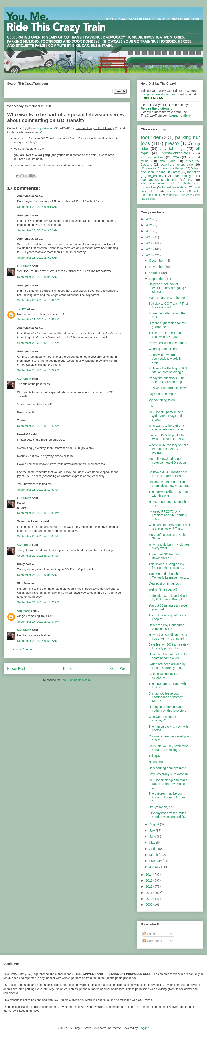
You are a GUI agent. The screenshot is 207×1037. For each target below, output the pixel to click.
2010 (149, 898)
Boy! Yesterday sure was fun (168, 774)
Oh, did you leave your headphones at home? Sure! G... (166, 697)
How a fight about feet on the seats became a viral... (168, 656)
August (154, 824)
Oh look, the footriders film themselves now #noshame (169, 483)
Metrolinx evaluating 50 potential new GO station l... (167, 462)
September (157, 279)
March (154, 854)
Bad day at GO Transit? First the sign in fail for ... (168, 305)
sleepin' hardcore (153, 157)
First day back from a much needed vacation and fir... (168, 815)
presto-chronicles (176, 153)
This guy (154, 756)
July (152, 830)
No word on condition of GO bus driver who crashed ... (168, 636)
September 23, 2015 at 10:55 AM (38, 319)
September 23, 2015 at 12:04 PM (38, 513)
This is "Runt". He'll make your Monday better (166, 334)
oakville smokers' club (177, 164)
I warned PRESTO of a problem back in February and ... (168, 515)
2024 (149, 225)
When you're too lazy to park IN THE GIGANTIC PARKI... (168, 448)
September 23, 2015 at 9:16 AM (37, 206)
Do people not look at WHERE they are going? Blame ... (167, 287)
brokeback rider (175, 191)
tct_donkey (155, 176)
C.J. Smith (24, 266)
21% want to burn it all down (168, 388)
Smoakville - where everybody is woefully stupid (165, 358)
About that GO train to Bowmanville (164, 556)
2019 (149, 231)
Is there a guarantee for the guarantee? (167, 325)
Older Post (118, 668)
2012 (149, 886)
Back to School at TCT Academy (164, 675)
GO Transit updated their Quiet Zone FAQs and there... (166, 415)
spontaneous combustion (159, 179)
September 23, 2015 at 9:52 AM (37, 230)
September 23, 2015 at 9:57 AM (37, 277)
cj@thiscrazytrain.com (159, 94)
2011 (149, 892)
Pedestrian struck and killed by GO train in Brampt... (168, 597)
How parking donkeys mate (167, 768)
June (153, 836)
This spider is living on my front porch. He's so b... (166, 566)
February (156, 860)
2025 (149, 219)
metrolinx (193, 172)
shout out (167, 161)
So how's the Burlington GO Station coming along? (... (168, 370)
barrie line (171, 195)
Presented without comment (168, 343)
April (152, 848)
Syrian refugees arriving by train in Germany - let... (167, 666)
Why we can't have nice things (162, 168)
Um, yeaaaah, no (160, 807)
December (156, 260)
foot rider (151, 137)
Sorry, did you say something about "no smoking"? (169, 748)
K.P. (156, 191)
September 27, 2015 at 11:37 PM (38, 621)
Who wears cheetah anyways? (162, 718)
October (155, 273)
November (156, 267)
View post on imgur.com (165, 583)
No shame (156, 762)
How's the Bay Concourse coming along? (166, 626)
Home (67, 668)
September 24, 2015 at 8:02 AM (37, 575)
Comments (152, 941)
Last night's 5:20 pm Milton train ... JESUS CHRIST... (168, 437)
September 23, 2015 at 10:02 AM (38, 300)
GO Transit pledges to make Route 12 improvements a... (168, 783)
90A (190, 179)
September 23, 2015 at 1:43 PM (37, 555)
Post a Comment (23, 649)
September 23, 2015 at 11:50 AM (38, 489)
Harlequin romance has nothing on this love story (167, 708)
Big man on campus (162, 394)
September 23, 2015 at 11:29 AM (38, 370)
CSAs (177, 157)
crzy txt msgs (172, 149)
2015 (149, 255)
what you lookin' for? (157, 183)
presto (172, 143)
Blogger (143, 1028)
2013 (149, 880)
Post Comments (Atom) (76, 680)
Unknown (23, 610)
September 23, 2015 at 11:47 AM (38, 426)
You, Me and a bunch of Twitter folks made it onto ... (169, 575)
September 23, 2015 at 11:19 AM (38, 343)
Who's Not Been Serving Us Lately (170, 170)
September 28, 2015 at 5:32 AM (37, 640)
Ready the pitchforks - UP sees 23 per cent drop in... (168, 380)
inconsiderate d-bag (174, 187)
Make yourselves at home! (167, 297)
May (152, 842)
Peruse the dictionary (156, 108)
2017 (149, 243)
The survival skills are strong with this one (168, 493)
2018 (149, 237)
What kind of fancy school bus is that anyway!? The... (169, 526)
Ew (151, 406)
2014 (149, 874)
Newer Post (16, 668)
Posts (149, 934)
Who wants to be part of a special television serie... (167, 427)
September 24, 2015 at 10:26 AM (38, 602)
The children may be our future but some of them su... (167, 797)
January (155, 866)
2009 (149, 904)
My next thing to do (162, 400)
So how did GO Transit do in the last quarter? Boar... (168, 474)
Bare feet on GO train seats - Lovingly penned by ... (168, 646)
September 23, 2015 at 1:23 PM (37, 536)
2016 (149, 249)
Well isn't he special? (163, 589)
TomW (21, 308)
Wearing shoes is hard (164, 349)
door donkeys (183, 176)
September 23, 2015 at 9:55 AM (37, 257)
